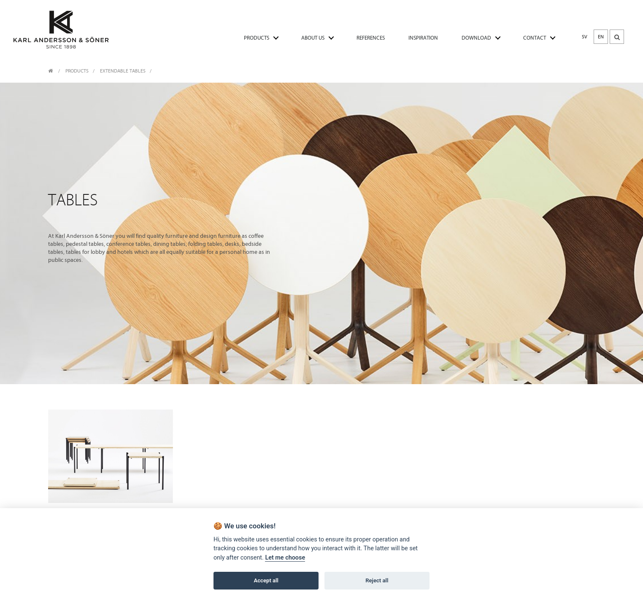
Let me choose (285, 557)
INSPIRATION (423, 38)
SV (584, 37)
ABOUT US (312, 38)
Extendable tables (123, 71)
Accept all (266, 580)
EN (601, 37)
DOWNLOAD (476, 38)
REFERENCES (371, 38)
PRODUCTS (256, 38)
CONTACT (534, 38)
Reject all (376, 580)
